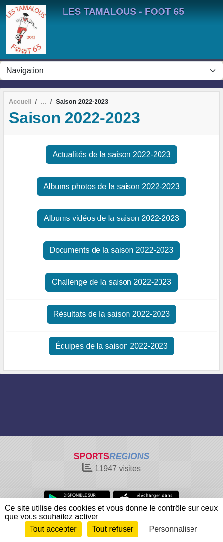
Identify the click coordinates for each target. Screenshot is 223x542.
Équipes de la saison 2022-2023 (111, 346)
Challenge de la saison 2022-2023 (111, 282)
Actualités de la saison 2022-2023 (111, 154)
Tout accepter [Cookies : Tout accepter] (53, 529)
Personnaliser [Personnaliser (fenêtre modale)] (173, 529)
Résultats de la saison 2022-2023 (111, 314)
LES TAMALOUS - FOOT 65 (123, 11)
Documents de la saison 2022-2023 (112, 250)
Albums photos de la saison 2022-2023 (111, 186)
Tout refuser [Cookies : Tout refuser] (112, 529)
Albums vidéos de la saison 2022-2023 (111, 218)
